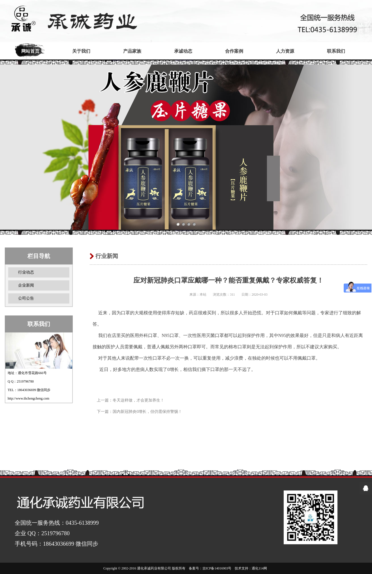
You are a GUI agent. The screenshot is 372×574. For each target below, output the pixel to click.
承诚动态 (183, 51)
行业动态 (26, 272)
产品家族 (132, 51)
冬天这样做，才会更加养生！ (138, 400)
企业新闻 (26, 285)
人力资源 (285, 51)
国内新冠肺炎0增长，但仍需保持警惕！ (147, 411)
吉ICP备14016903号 (217, 568)
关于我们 (81, 51)
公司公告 (26, 298)
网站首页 (30, 51)
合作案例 (234, 51)
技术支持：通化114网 (251, 568)
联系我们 (336, 51)
